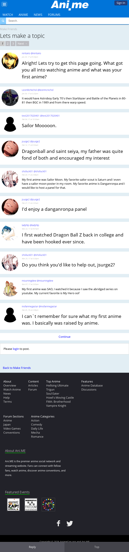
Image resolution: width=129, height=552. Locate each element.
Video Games (12, 428)
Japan (7, 424)
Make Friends (8, 29)
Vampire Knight (56, 406)
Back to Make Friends (17, 368)
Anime (23, 15)
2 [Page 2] (8, 43)
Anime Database (92, 385)
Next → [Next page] (23, 43)
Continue (65, 337)
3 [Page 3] (13, 43)
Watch (8, 15)
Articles (33, 385)
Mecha (35, 432)
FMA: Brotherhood (58, 401)
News (38, 15)
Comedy (36, 424)
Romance (37, 436)
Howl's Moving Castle (60, 397)
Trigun (50, 389)
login (16, 349)
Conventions (11, 432)
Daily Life (37, 428)
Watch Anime (12, 389)
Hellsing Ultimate (57, 385)
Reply (32, 547)
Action (35, 420)
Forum (32, 389)
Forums (54, 15)
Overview (9, 385)
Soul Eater (52, 393)
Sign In (121, 3)
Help (6, 397)
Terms (7, 401)
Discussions (88, 389)
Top (96, 547)
